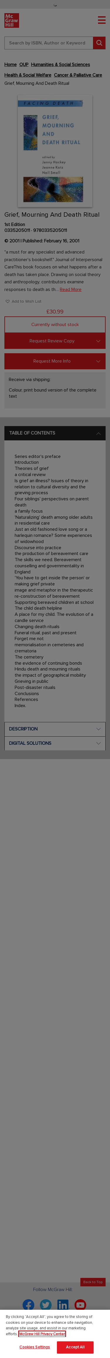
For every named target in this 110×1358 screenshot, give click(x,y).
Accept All (75, 1347)
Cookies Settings (34, 1347)
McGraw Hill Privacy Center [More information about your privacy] (42, 1334)
